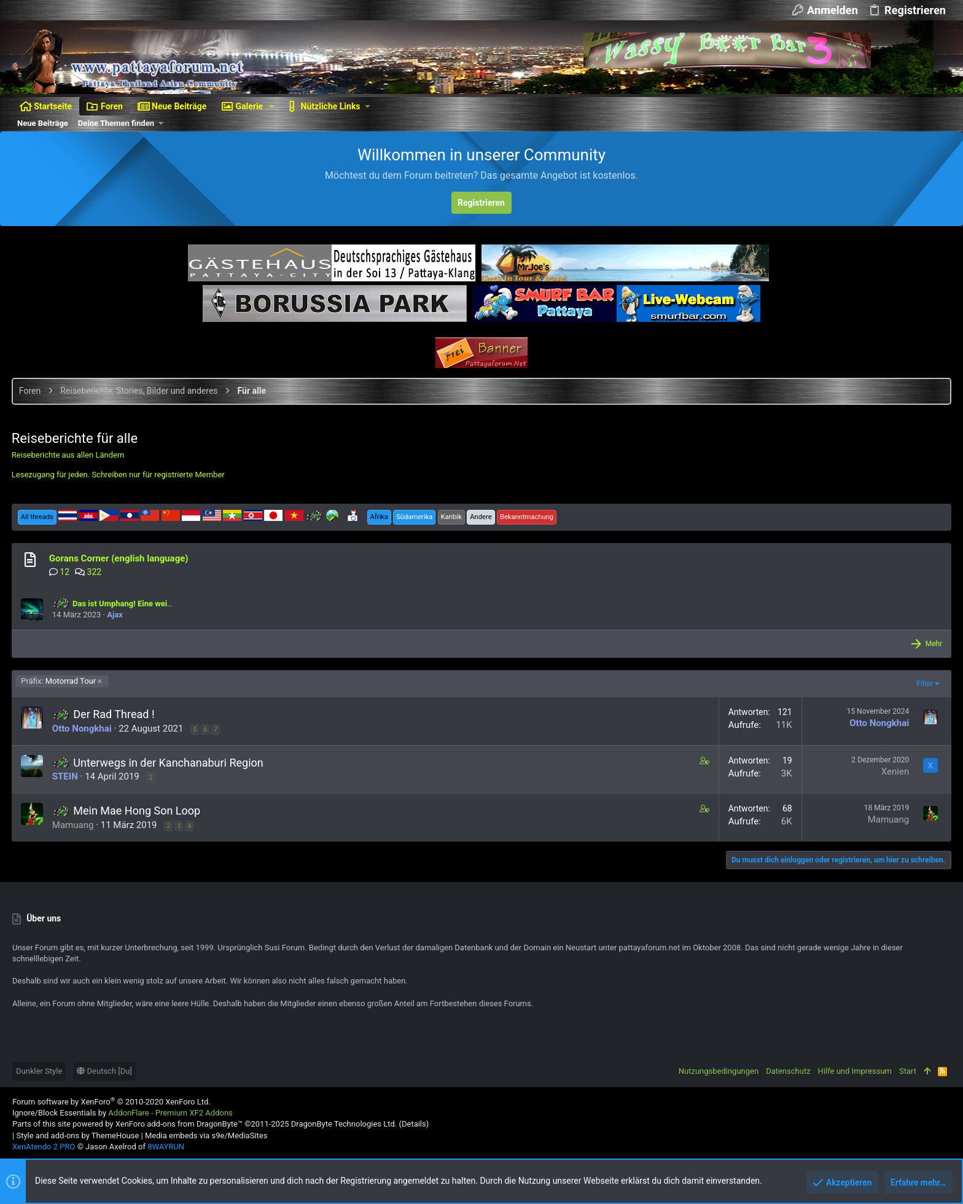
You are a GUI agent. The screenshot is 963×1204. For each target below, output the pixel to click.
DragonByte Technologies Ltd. (344, 1123)
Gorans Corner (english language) (119, 558)
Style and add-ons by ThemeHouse (77, 1135)
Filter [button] (924, 683)
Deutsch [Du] (104, 1071)
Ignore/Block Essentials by (122, 1112)
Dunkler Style (39, 1071)
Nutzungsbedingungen (718, 1071)
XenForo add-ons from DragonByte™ (179, 1123)
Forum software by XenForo (111, 1101)
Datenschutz (788, 1071)
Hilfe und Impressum (855, 1071)
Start (907, 1071)
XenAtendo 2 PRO (43, 1146)
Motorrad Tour (59, 681)
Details (414, 1123)
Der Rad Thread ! (114, 714)
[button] (271, 106)
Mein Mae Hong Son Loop (137, 810)
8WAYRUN (165, 1146)
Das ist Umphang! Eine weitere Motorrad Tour (144, 603)
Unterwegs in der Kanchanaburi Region (168, 762)
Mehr (933, 643)
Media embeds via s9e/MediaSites (206, 1135)
